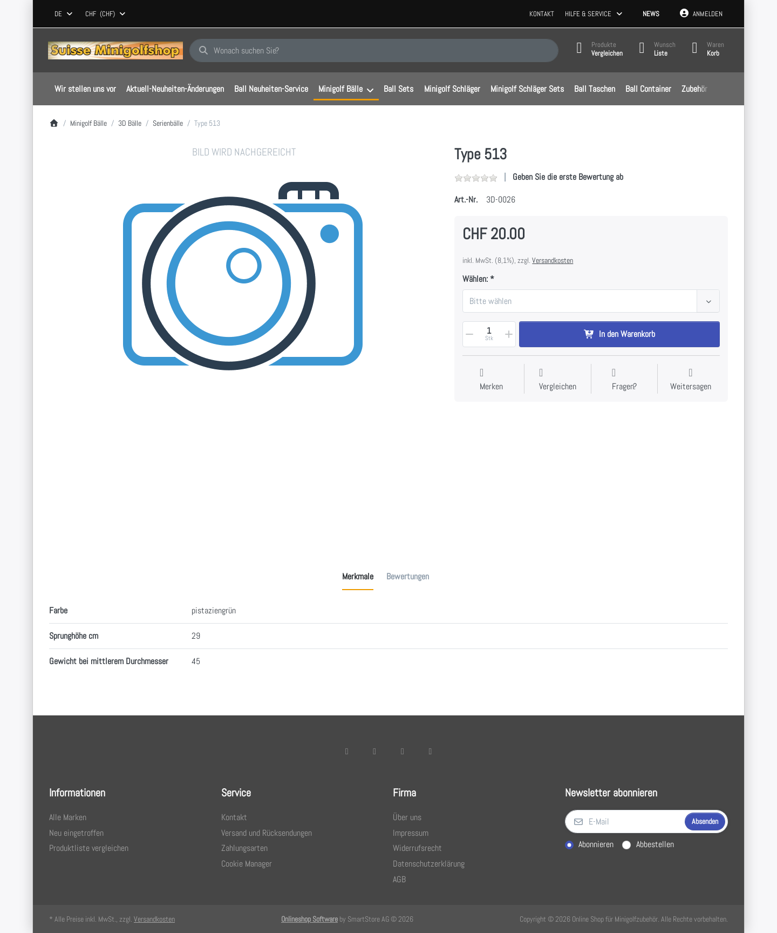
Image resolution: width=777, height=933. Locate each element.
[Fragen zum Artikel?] (624, 380)
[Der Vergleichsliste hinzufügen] (557, 380)
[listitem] (244, 340)
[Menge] (488, 334)
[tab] (357, 576)
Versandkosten (552, 260)
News (651, 13)
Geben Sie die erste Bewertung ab (568, 176)
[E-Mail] (624, 822)
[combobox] (64, 14)
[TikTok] (402, 751)
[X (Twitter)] (374, 751)
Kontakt (541, 13)
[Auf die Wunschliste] (491, 380)
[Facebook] (347, 751)
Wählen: (475, 279)
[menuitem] (85, 89)
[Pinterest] (430, 751)
